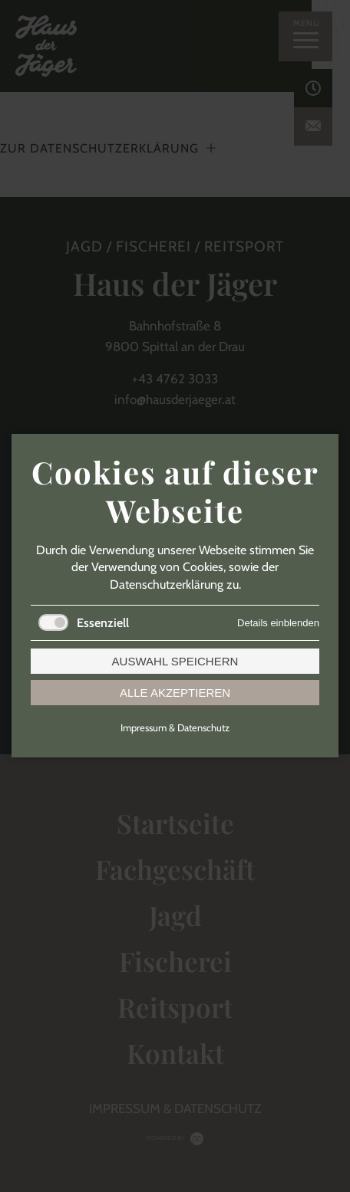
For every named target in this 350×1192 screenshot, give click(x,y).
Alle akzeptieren (175, 693)
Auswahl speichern (175, 661)
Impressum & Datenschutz (175, 728)
